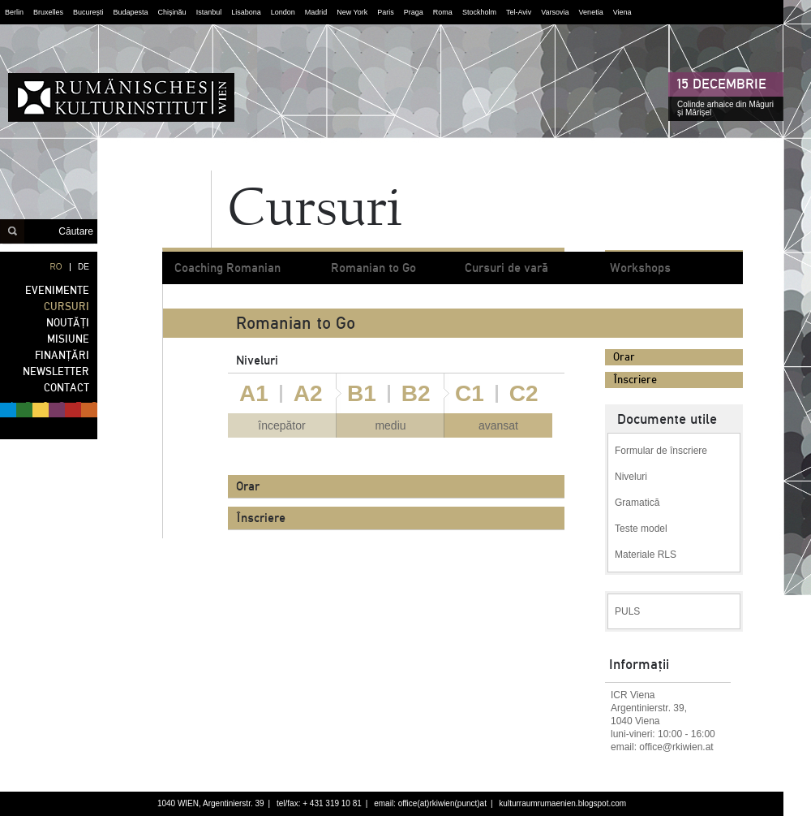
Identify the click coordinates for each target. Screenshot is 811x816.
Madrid (316, 12)
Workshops (640, 267)
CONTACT (66, 388)
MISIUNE (68, 339)
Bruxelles (48, 12)
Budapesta (131, 12)
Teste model (641, 528)
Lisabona (246, 12)
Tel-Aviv (518, 12)
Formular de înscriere (661, 450)
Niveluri (631, 476)
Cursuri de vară (506, 267)
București (88, 12)
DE (83, 266)
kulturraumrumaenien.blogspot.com (562, 803)
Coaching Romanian (227, 267)
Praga (413, 12)
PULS (627, 611)
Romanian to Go (373, 267)
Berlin (14, 12)
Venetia (591, 12)
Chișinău (172, 12)
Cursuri (314, 211)
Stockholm (479, 12)
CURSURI (66, 306)
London (283, 12)
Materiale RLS (645, 554)
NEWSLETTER (56, 371)
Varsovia (555, 12)
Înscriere (635, 379)
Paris (385, 12)
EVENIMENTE (57, 290)
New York (352, 12)
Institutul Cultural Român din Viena (121, 97)
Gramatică (637, 502)
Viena (622, 12)
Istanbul (209, 12)
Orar (624, 357)
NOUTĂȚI (67, 323)
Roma (443, 12)
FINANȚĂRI (62, 355)
